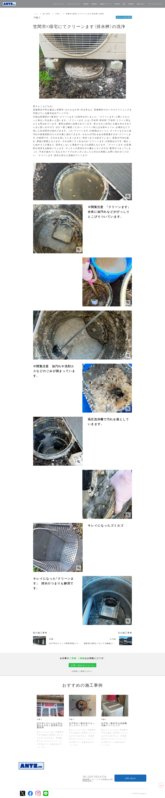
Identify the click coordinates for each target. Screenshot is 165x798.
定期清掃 (94, 4)
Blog (124, 4)
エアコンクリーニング (73, 4)
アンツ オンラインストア (154, 4)
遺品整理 (85, 4)
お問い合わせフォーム (82, 665)
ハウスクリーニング (58, 4)
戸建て (58, 13)
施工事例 (46, 13)
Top (36, 13)
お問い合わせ (130, 778)
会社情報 (117, 4)
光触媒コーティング (105, 4)
